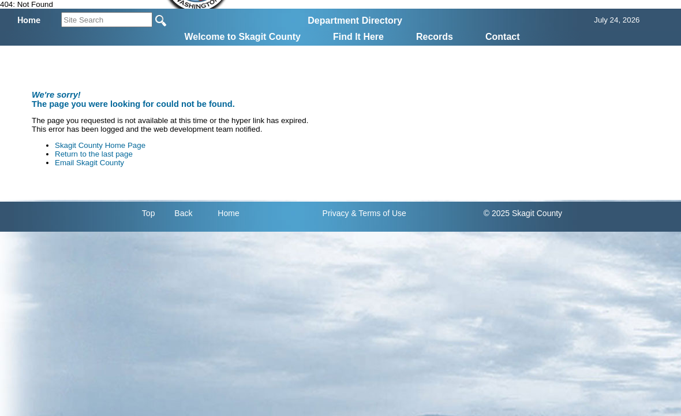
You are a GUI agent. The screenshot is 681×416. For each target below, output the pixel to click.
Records (434, 37)
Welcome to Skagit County (242, 37)
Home (228, 213)
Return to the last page (94, 154)
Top (148, 213)
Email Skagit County (89, 162)
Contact (502, 37)
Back (183, 213)
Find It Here (358, 37)
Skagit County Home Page (100, 145)
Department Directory (355, 20)
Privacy (336, 213)
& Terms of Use (378, 213)
